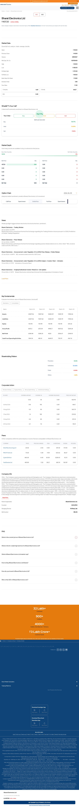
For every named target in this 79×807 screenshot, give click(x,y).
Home (3, 11)
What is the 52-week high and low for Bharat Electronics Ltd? (39, 546)
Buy (23, 116)
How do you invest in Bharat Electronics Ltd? (39, 571)
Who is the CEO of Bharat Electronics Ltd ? (39, 580)
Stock (7, 11)
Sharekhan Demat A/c (36, 25)
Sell (65, 116)
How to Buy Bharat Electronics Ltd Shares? (39, 563)
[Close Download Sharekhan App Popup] (77, 1)
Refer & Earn (67, 5)
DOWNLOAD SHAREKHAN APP (40, 1)
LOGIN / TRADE (74, 5)
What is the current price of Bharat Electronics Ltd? (39, 537)
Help (63, 5)
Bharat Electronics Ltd (16, 11)
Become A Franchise (73, 3)
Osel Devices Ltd (7, 462)
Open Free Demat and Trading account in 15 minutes (39, 805)
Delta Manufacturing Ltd (9, 448)
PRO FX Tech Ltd (7, 452)
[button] (77, 8)
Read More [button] (5, 497)
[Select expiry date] (70, 193)
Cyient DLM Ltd (7, 457)
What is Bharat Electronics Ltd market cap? (39, 554)
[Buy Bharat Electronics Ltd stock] (39, 802)
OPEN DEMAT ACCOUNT (67, 8)
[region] (39, 323)
